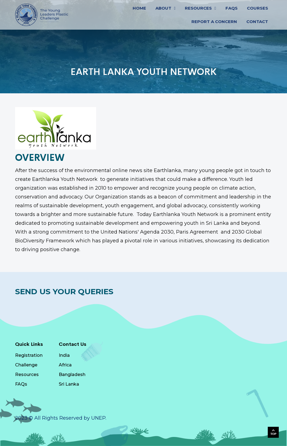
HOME (139, 8)
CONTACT (257, 21)
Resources (27, 374)
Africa (65, 365)
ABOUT (163, 8)
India (64, 355)
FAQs (231, 8)
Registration (29, 355)
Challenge (26, 365)
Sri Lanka (69, 384)
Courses (257, 8)
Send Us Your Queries (64, 291)
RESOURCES (198, 8)
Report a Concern (214, 21)
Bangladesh (72, 374)
